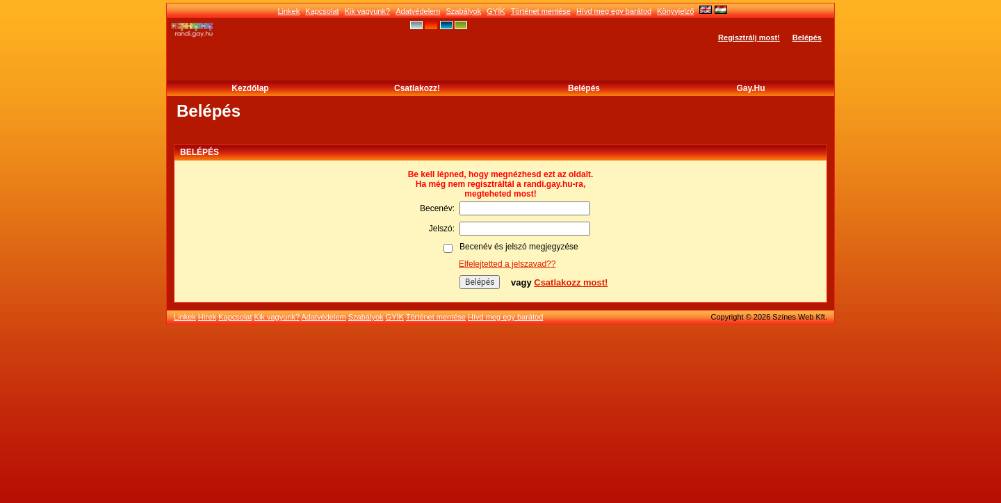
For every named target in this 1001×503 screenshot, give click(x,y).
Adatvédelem (418, 11)
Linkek (288, 11)
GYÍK (496, 11)
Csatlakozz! (417, 88)
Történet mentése (541, 11)
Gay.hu (750, 88)
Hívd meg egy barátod (613, 11)
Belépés (807, 37)
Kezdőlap (249, 88)
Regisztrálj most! (749, 37)
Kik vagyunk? (367, 11)
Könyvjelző (675, 11)
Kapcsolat (322, 11)
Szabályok (463, 11)
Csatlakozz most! (571, 282)
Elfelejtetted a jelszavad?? (507, 264)
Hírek (207, 317)
